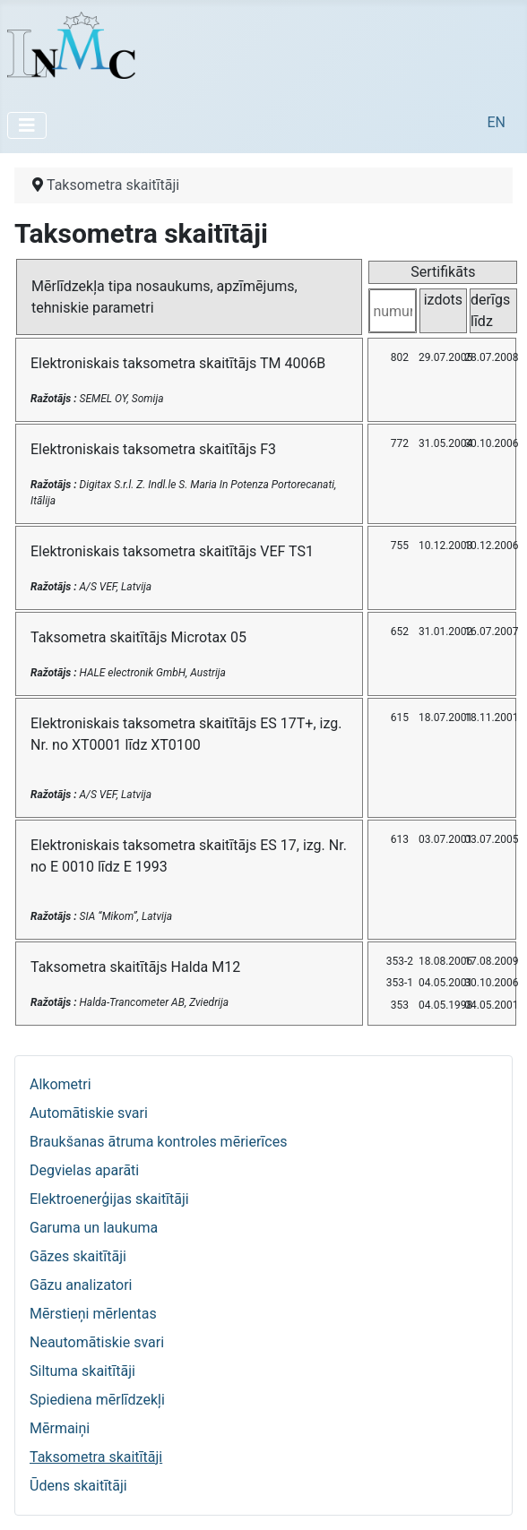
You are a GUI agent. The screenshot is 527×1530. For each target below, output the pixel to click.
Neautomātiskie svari (97, 1342)
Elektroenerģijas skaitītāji (109, 1199)
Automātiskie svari (89, 1113)
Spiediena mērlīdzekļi (97, 1399)
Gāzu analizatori (81, 1285)
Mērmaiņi (60, 1428)
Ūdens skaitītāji (78, 1485)
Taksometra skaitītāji (96, 1457)
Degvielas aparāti (84, 1170)
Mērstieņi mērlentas (93, 1313)
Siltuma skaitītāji (82, 1371)
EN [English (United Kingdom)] (496, 122)
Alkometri (60, 1084)
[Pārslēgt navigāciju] (27, 125)
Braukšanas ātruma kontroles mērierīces (158, 1141)
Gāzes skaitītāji (78, 1256)
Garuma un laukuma (94, 1227)
